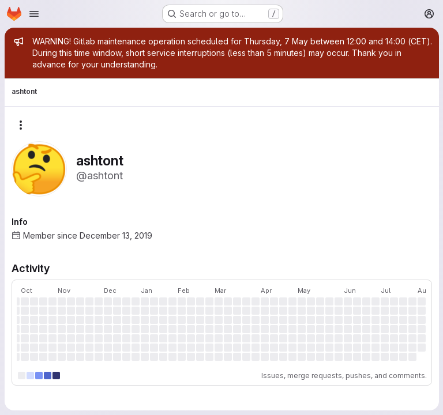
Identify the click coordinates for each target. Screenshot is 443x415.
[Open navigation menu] (34, 14)
